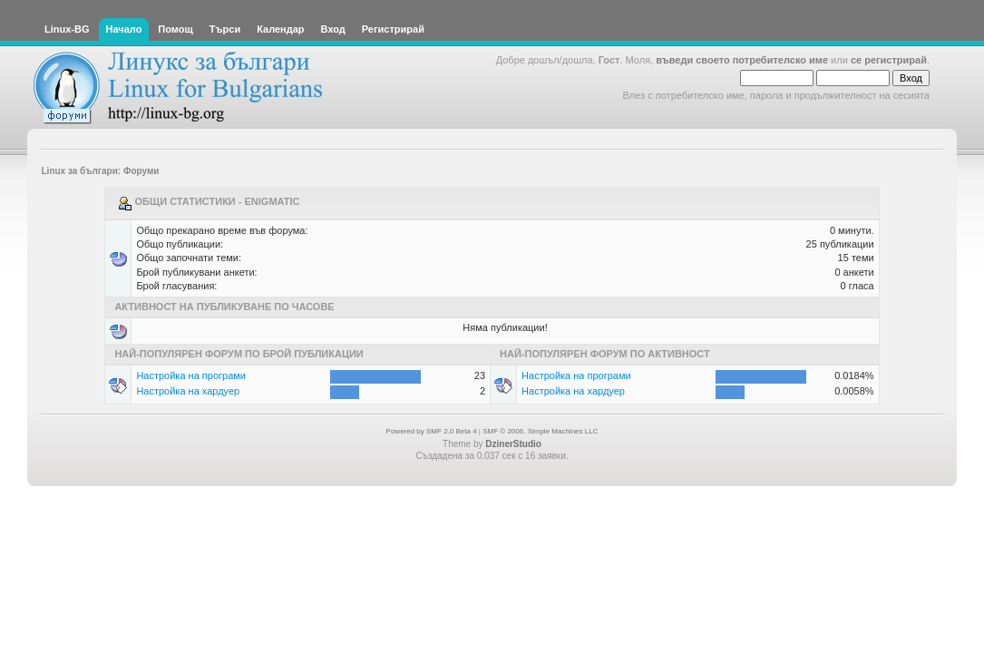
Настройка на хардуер (187, 390)
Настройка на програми (191, 375)
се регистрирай (889, 59)
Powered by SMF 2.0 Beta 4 (431, 431)
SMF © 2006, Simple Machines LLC (540, 431)
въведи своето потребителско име (742, 59)
